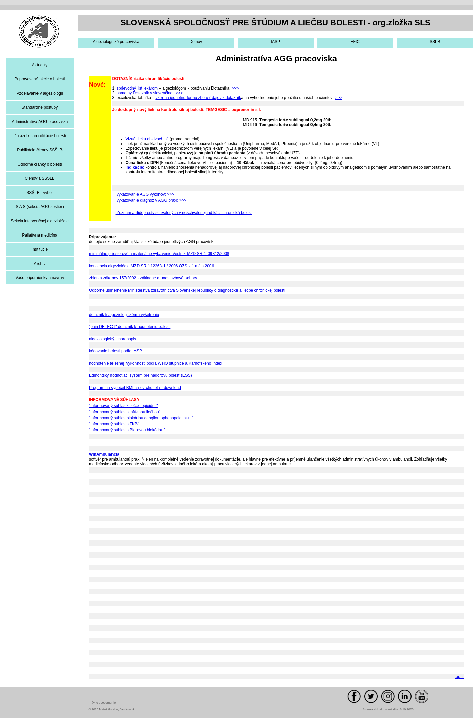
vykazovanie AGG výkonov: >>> (145, 194)
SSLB (435, 41)
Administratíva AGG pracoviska (39, 121)
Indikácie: (135, 167)
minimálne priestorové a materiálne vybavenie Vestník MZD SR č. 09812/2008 (159, 253)
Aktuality (39, 65)
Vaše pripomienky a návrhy (40, 277)
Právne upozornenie (102, 702)
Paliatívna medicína (39, 235)
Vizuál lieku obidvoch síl (148, 139)
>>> (235, 88)
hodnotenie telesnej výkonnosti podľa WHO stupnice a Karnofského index (155, 363)
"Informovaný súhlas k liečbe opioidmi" (123, 405)
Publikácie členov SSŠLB (40, 150)
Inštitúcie (40, 249)
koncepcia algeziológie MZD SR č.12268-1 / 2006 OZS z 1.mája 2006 (151, 266)
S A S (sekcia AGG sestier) (40, 206)
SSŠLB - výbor (39, 192)
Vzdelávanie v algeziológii (40, 93)
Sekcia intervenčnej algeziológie (40, 221)
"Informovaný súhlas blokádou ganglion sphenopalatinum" (141, 418)
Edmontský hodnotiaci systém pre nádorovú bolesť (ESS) (140, 375)
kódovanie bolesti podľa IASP (115, 351)
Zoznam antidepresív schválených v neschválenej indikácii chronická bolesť (184, 212)
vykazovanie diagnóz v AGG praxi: (147, 200)
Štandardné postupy (40, 107)
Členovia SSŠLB (40, 178)
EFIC (355, 41)
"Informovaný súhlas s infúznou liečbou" (124, 412)
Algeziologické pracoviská (116, 41)
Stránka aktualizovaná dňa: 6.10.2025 (388, 709)
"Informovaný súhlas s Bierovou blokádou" (127, 430)
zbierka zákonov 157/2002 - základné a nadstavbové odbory (143, 278)
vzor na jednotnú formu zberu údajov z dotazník (198, 97)
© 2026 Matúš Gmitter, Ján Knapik (112, 709)
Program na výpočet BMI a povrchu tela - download (135, 387)
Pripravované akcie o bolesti (39, 79)
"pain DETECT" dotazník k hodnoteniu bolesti (129, 326)
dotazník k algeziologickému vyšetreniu (124, 314)
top (459, 676)
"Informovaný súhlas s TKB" (114, 424)
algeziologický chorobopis (112, 339)
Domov (195, 41)
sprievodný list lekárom (137, 88)
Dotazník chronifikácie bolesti (40, 135)
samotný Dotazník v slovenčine (144, 93)
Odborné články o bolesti (39, 164)
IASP (275, 41)
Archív (39, 263)
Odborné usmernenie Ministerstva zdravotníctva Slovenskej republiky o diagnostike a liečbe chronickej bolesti (187, 290)
